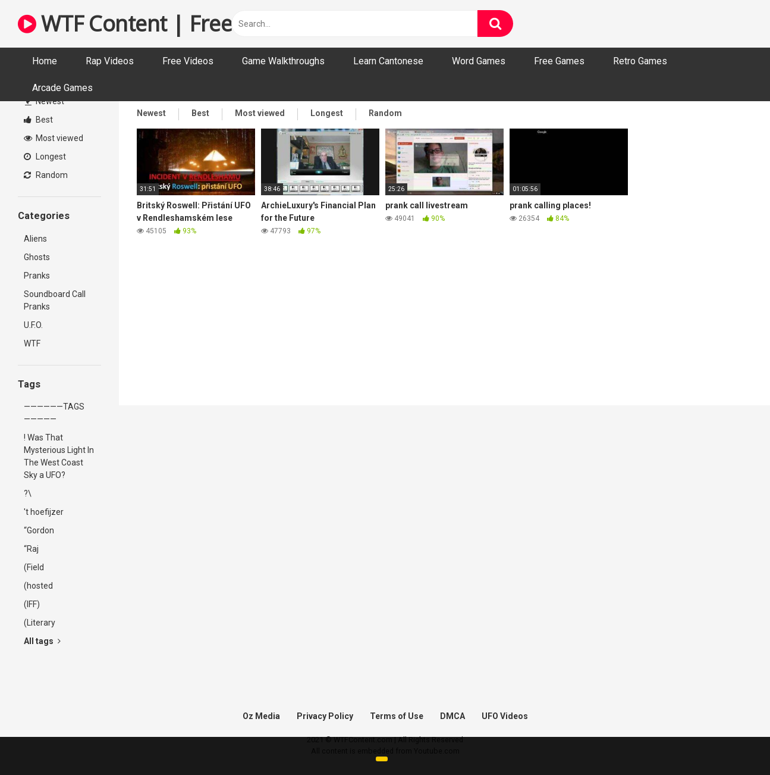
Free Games (559, 61)
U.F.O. (33, 325)
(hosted (38, 585)
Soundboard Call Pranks (55, 300)
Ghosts (37, 257)
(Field (34, 567)
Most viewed (53, 138)
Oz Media (261, 716)
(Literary (39, 622)
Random (46, 175)
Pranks (37, 275)
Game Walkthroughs (283, 61)
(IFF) (32, 604)
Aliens (35, 238)
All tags (42, 641)
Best (38, 119)
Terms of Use (396, 716)
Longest (45, 156)
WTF (32, 343)
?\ (28, 493)
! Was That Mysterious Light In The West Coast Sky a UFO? (59, 456)
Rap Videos (110, 61)
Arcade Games (62, 87)
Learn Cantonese (388, 61)
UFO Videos (505, 716)
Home (44, 61)
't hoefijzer (44, 512)
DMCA (452, 716)
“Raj (31, 549)
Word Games (478, 61)
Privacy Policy (325, 716)
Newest (44, 101)
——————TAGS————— (54, 413)
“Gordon (39, 530)
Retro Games (640, 61)
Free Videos (187, 61)
